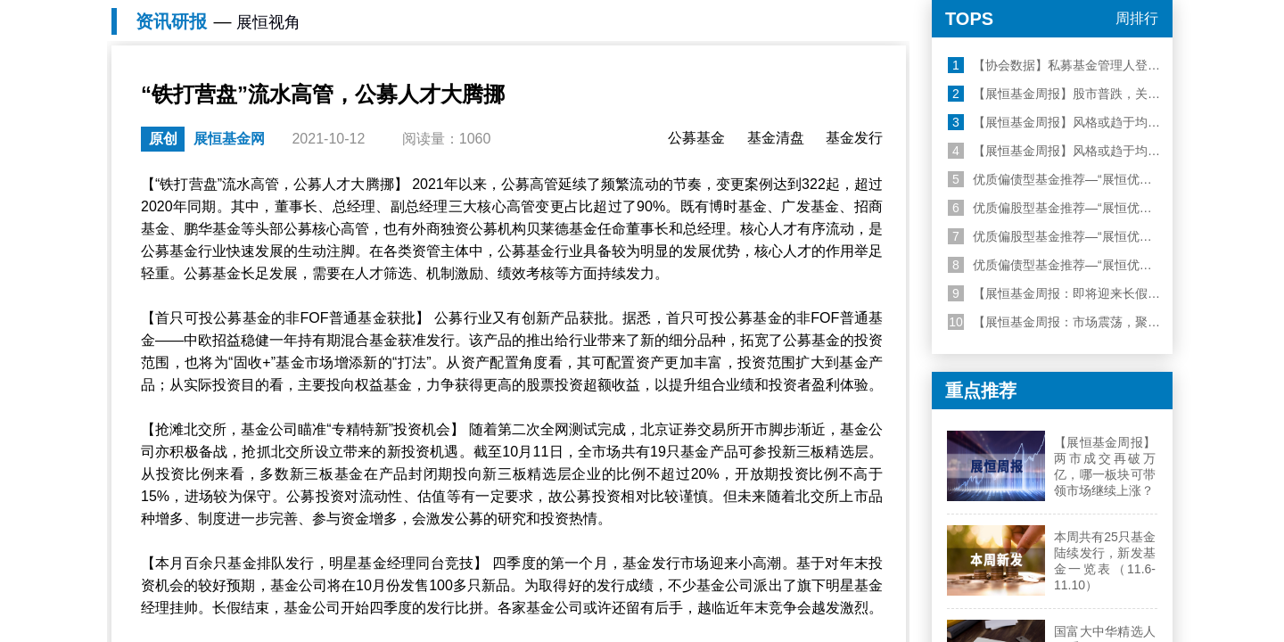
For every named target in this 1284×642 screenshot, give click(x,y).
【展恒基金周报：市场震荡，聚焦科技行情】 (1085, 541)
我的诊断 (1128, 162)
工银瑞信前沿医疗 (625, 93)
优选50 (201, 140)
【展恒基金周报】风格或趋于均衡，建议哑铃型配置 (1104, 341)
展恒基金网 (200, 203)
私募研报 (919, 140)
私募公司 (541, 140)
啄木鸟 (200, 162)
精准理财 (332, 140)
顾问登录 (1032, 12)
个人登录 (857, 12)
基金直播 (919, 162)
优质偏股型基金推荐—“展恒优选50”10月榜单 (1084, 456)
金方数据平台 (700, 162)
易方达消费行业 (736, 93)
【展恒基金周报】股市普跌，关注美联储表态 (1085, 313)
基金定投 (332, 162)
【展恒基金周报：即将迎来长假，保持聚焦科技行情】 (1110, 513)
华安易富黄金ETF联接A (491, 93)
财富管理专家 (700, 140)
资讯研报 (271, 203)
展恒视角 (857, 162)
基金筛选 (269, 140)
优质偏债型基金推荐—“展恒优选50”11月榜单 (1084, 398)
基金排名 (269, 162)
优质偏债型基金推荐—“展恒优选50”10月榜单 (1084, 484)
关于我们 (1137, 12)
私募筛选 (479, 162)
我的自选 (1066, 162)
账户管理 (1128, 140)
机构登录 (944, 12)
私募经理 (541, 162)
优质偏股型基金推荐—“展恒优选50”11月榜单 (1084, 427)
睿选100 (476, 140)
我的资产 (1066, 140)
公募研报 (857, 140)
